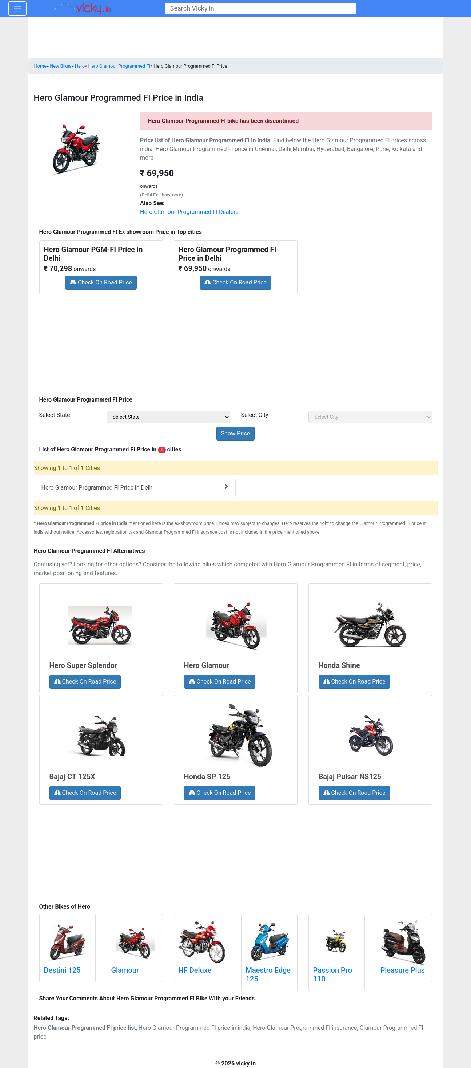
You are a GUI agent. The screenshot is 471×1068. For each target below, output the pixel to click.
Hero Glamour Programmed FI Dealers (189, 211)
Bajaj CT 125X (72, 776)
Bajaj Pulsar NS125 (350, 776)
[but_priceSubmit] (235, 434)
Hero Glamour (206, 665)
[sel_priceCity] (370, 417)
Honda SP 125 (207, 776)
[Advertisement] (235, 342)
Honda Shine (339, 665)
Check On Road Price (101, 282)
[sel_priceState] (168, 417)
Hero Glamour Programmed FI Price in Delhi (134, 487)
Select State (54, 414)
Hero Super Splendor (83, 665)
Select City (254, 414)
